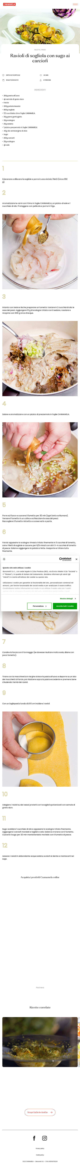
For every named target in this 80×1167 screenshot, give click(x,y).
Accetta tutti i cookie (65, 606)
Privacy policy (40, 1148)
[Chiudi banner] (76, 559)
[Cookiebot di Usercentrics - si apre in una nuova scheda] (61, 559)
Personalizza (39, 606)
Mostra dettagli (66, 599)
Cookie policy (40, 1155)
